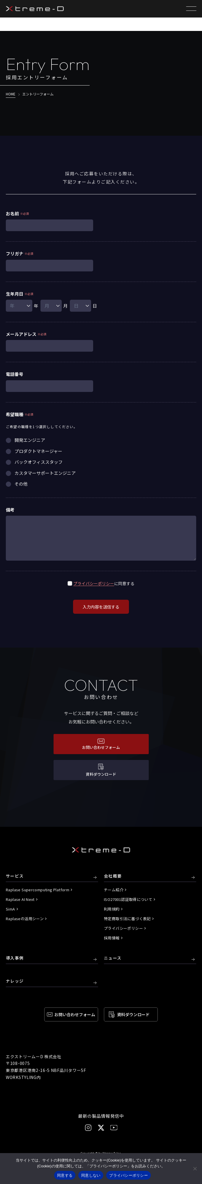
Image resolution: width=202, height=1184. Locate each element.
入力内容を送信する (101, 607)
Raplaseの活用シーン (25, 918)
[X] (101, 1127)
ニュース (113, 958)
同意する (64, 1175)
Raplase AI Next (20, 899)
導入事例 (15, 958)
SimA (10, 909)
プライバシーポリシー (93, 583)
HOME (10, 93)
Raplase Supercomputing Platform (37, 889)
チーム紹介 (113, 889)
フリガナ (14, 253)
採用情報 (112, 938)
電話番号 (14, 374)
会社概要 (113, 876)
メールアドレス (21, 334)
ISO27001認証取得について (128, 899)
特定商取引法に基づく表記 (127, 918)
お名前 (12, 213)
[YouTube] (113, 1127)
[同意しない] (195, 1168)
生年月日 (14, 293)
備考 (10, 509)
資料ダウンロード (133, 1014)
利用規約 (112, 909)
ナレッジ (15, 981)
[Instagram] (88, 1127)
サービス (15, 876)
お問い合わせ (74, 1014)
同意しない (90, 1175)
